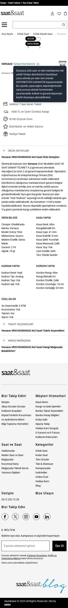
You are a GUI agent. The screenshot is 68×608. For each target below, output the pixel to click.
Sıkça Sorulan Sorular (13, 406)
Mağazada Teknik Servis (14, 468)
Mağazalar (7, 459)
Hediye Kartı (42, 481)
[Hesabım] (52, 13)
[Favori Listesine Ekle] (38, 39)
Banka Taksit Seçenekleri (49, 410)
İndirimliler (41, 472)
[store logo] (12, 13)
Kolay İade (41, 419)
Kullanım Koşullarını (37, 555)
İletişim (5, 402)
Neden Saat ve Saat (12, 455)
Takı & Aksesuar (44, 463)
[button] (28, 47)
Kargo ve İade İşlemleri (48, 406)
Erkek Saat (23, 33)
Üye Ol (59, 546)
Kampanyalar (43, 468)
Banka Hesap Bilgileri (47, 415)
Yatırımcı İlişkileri (10, 472)
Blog (38, 485)
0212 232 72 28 (10, 499)
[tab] (34, 150)
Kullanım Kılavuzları (46, 437)
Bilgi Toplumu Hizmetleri (14, 423)
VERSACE (7, 63)
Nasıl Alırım (42, 402)
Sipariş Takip (43, 423)
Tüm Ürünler (42, 459)
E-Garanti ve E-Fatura (48, 432)
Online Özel (42, 476)
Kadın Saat (42, 455)
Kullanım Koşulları (11, 410)
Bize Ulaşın (45, 493)
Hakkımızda (8, 450)
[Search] (63, 24)
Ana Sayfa (7, 33)
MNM (7, 604)
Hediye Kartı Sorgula (47, 428)
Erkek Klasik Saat (43, 33)
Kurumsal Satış (9, 463)
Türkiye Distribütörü (26, 63)
